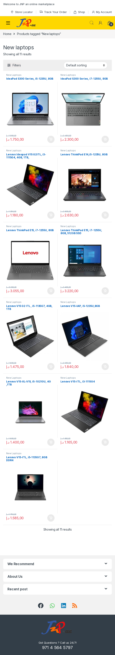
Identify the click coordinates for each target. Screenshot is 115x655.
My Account (102, 12)
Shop (79, 12)
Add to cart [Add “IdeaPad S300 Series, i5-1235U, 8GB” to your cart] (51, 139)
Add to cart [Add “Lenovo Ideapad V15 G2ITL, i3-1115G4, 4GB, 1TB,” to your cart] (51, 215)
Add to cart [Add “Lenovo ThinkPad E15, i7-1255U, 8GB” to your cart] (51, 291)
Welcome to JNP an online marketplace (29, 4)
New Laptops (13, 74)
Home (7, 34)
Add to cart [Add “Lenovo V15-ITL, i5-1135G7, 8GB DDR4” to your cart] (51, 518)
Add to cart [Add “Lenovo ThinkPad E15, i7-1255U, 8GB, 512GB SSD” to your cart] (105, 291)
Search (91, 22)
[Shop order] (85, 65)
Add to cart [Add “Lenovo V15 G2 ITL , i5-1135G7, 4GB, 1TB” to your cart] (51, 366)
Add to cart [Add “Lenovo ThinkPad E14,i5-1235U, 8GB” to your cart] (105, 215)
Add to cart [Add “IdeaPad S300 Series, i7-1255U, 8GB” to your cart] (105, 139)
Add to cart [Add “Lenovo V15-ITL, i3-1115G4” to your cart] (105, 442)
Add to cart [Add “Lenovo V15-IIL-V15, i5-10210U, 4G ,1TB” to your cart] (51, 442)
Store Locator (21, 12)
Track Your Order (53, 12)
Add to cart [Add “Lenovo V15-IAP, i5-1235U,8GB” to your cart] (105, 366)
